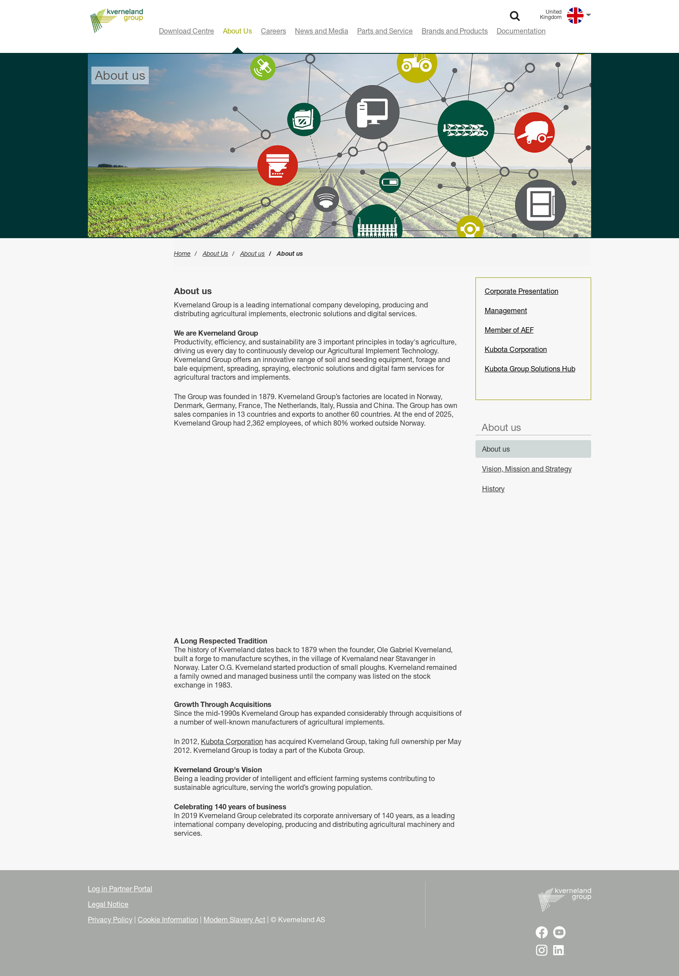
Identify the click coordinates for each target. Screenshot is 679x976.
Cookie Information (168, 919)
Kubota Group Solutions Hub (530, 368)
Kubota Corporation (232, 741)
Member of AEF (509, 329)
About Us (215, 254)
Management (506, 310)
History (493, 488)
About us (252, 254)
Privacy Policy (110, 919)
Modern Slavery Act (234, 919)
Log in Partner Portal (120, 888)
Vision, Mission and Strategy (527, 468)
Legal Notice (108, 904)
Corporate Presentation (521, 291)
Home (182, 254)
